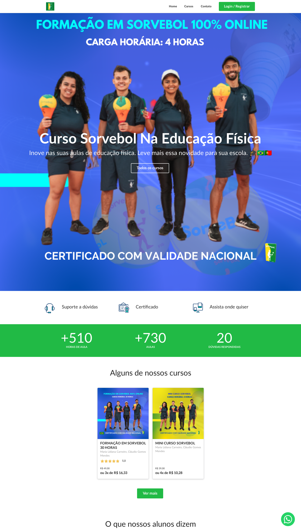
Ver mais (150, 493)
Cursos (188, 6)
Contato (206, 6)
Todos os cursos (150, 168)
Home (173, 6)
